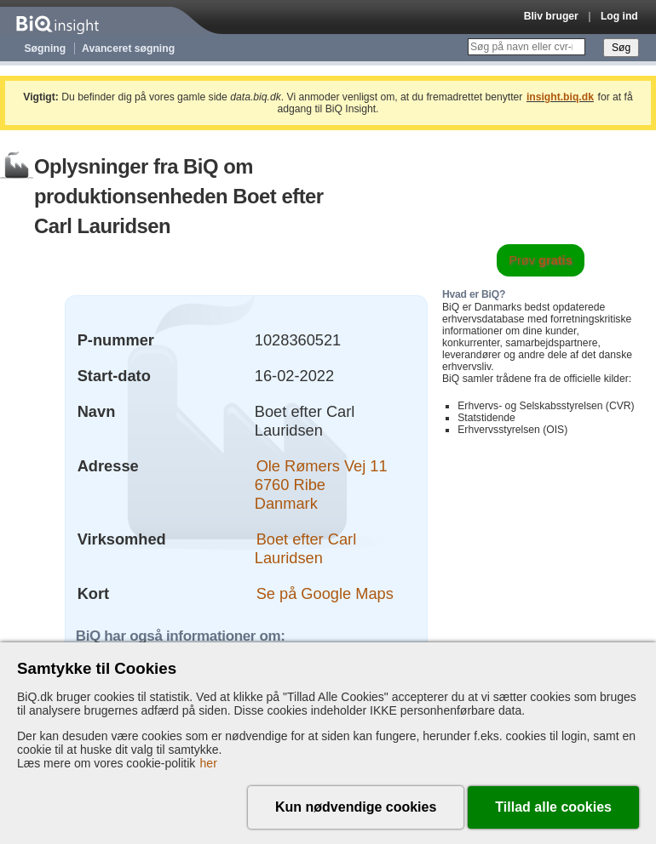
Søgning (45, 48)
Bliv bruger (551, 16)
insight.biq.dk (560, 97)
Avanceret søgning (128, 48)
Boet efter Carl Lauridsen (305, 548)
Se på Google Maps (325, 593)
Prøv (541, 260)
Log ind (619, 16)
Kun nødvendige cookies (355, 807)
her (208, 763)
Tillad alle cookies (553, 807)
